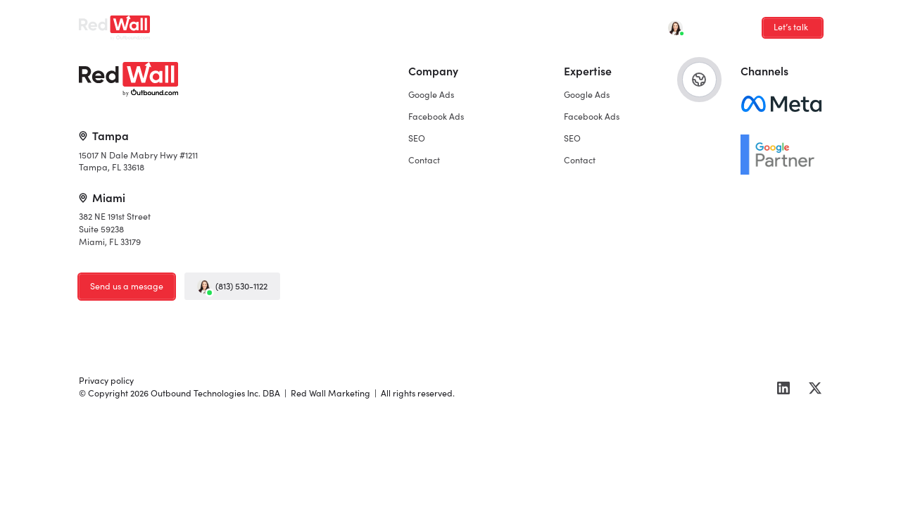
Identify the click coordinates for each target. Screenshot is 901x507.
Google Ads (216, 24)
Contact (396, 24)
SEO (349, 24)
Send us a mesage (126, 286)
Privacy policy (106, 380)
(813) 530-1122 (232, 286)
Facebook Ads (289, 24)
